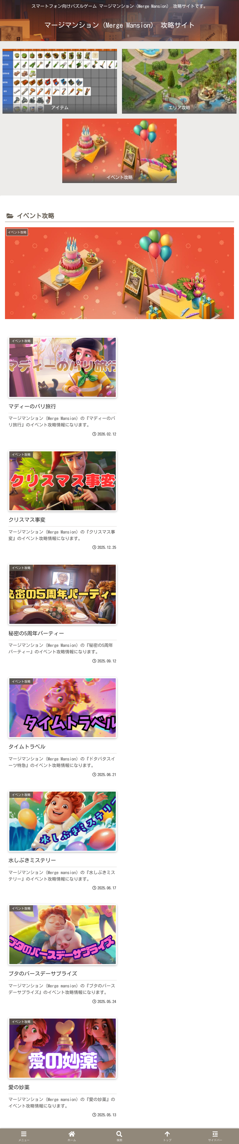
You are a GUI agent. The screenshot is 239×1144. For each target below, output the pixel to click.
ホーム (41, 1124)
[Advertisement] (119, 956)
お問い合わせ (198, 1124)
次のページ (119, 1028)
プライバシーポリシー (119, 1124)
